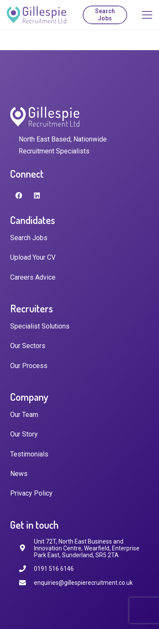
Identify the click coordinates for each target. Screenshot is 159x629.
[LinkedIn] (36, 195)
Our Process (28, 366)
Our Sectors (27, 346)
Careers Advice (33, 277)
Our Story (24, 434)
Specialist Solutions (40, 326)
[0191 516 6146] (26, 568)
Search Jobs (28, 238)
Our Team (24, 415)
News (19, 474)
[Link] (36, 14)
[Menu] (147, 15)
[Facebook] (18, 195)
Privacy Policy (31, 493)
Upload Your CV (33, 257)
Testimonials (29, 454)
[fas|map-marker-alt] (26, 548)
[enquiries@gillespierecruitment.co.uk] (26, 582)
